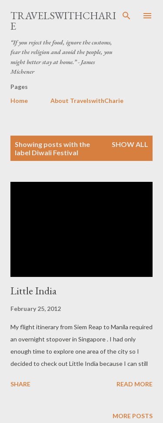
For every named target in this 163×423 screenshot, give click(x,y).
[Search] (126, 15)
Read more (134, 384)
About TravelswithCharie (86, 100)
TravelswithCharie (63, 21)
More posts (133, 416)
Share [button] (20, 384)
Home (19, 100)
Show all (130, 144)
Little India (33, 290)
